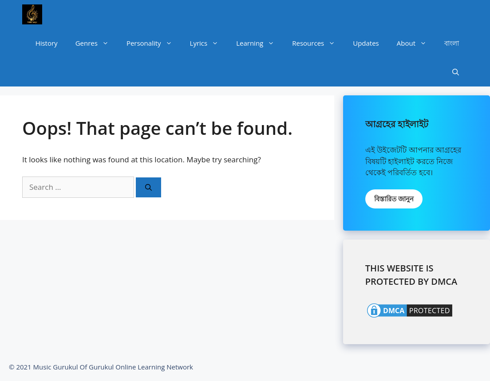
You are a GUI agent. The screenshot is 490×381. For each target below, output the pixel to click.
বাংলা (451, 43)
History (47, 43)
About (416, 43)
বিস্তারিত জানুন (394, 198)
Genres (96, 43)
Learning (259, 43)
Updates (366, 43)
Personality (153, 43)
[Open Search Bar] (455, 72)
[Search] (148, 187)
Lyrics (209, 43)
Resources (318, 43)
